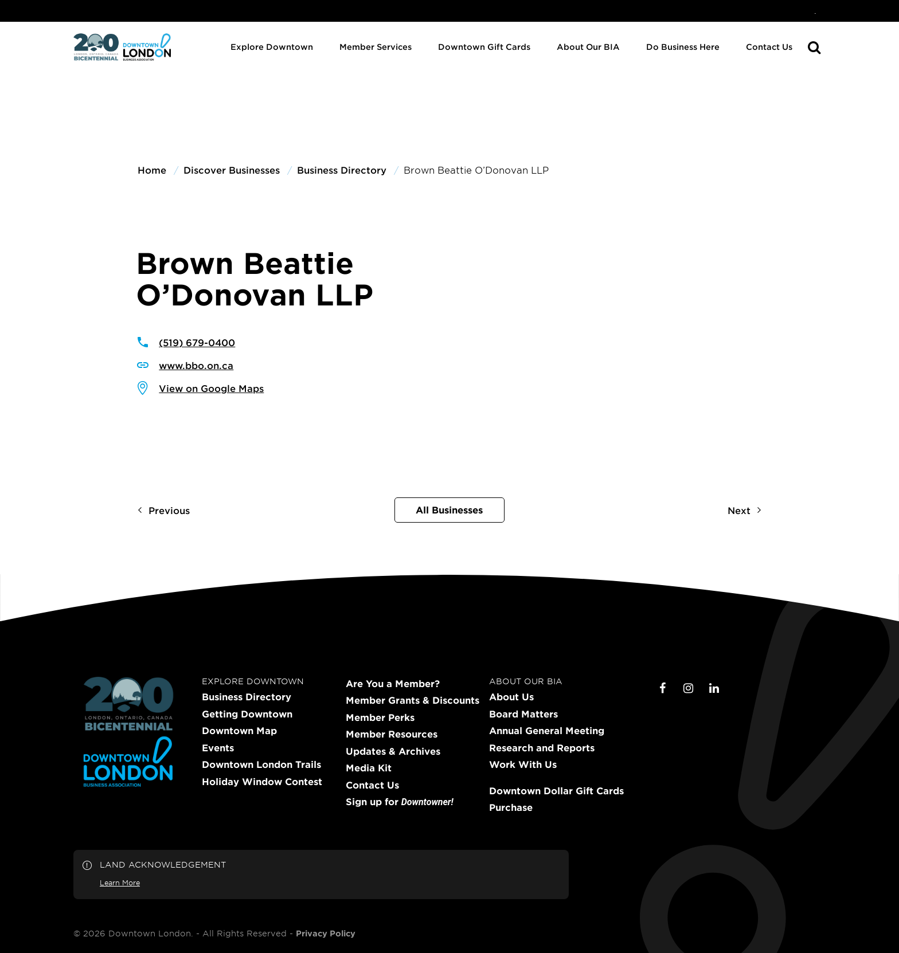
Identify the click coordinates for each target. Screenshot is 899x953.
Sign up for (400, 802)
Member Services (375, 47)
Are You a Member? (393, 684)
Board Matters (523, 714)
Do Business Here (683, 47)
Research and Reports (542, 748)
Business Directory (246, 697)
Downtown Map (239, 730)
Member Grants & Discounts (412, 700)
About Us (511, 697)
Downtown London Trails (261, 764)
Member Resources (391, 734)
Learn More (120, 882)
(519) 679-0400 (197, 342)
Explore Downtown (271, 47)
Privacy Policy (325, 933)
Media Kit (369, 768)
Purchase (511, 807)
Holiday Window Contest (262, 781)
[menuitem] (815, 11)
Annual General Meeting (546, 730)
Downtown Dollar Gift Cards (556, 791)
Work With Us (523, 764)
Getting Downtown (247, 714)
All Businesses (449, 509)
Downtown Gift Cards (484, 47)
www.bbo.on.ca (196, 365)
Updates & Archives (393, 751)
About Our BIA (588, 47)
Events (218, 748)
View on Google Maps (211, 388)
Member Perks (380, 717)
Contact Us (769, 47)
